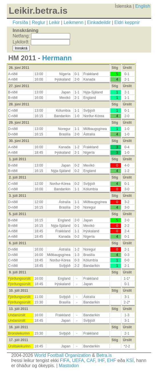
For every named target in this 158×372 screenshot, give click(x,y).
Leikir (54, 22)
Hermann (57, 58)
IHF (101, 360)
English (142, 6)
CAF (90, 360)
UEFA (78, 360)
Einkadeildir (99, 22)
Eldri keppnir (127, 22)
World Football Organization (62, 355)
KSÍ (130, 360)
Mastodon (69, 365)
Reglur (38, 22)
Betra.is (104, 355)
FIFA (65, 360)
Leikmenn (73, 22)
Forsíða (20, 22)
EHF (111, 360)
